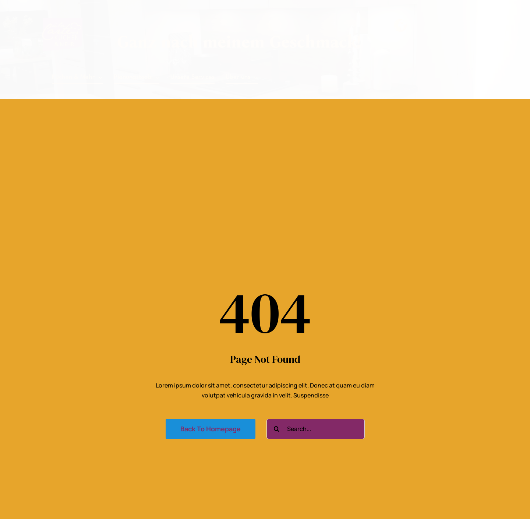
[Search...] (315, 429)
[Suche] (276, 429)
